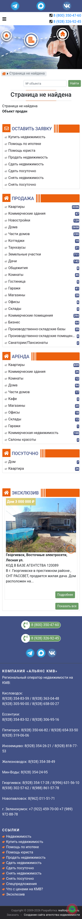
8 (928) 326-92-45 (67, 22)
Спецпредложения (21, 884)
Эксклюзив (15, 894)
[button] (70, 549)
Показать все (67, 606)
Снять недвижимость (24, 873)
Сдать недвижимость (24, 863)
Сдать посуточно (20, 868)
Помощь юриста (19, 852)
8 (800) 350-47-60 (67, 15)
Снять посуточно (20, 878)
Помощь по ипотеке (22, 847)
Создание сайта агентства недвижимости (52, 914)
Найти (74, 83)
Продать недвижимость (26, 857)
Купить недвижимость (24, 842)
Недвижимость (18, 836)
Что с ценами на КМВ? (24, 889)
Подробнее (65, 594)
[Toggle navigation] (3, 18)
